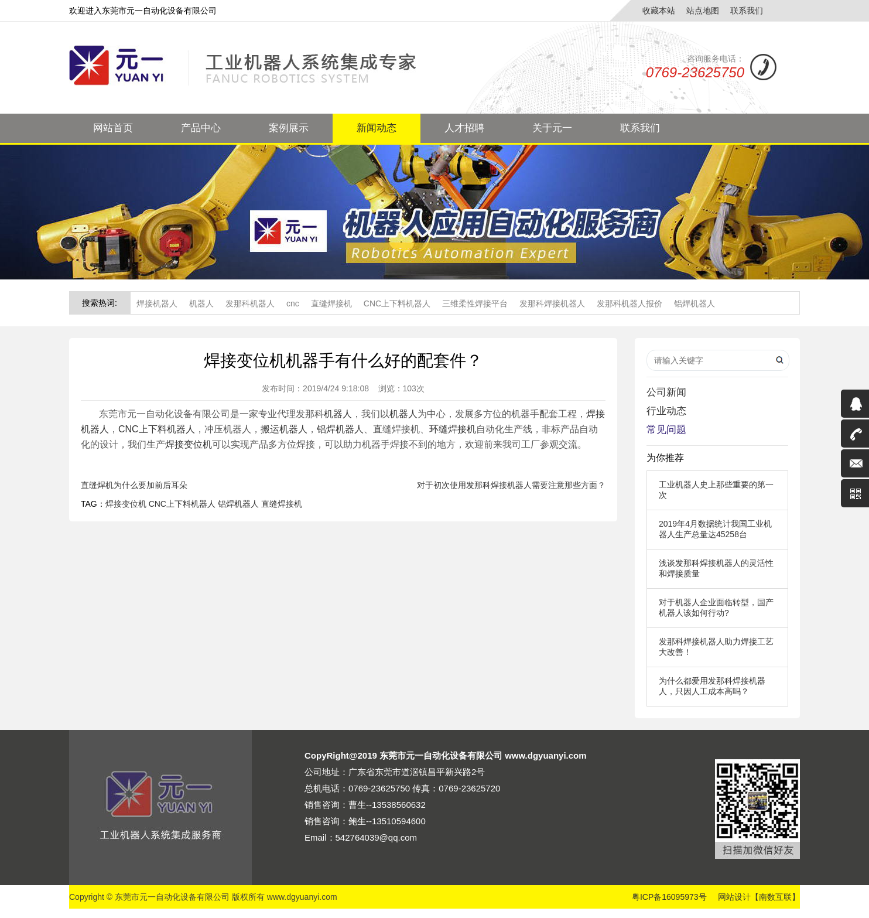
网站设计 (734, 897)
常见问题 (666, 429)
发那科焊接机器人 (552, 303)
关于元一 (552, 128)
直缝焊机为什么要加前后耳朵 (134, 485)
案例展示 (289, 128)
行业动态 (666, 411)
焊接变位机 (188, 444)
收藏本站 (658, 10)
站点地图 (702, 10)
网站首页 (113, 128)
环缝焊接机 (452, 429)
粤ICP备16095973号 (669, 897)
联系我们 (746, 10)
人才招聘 (464, 128)
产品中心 (201, 128)
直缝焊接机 (331, 303)
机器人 (201, 303)
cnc (292, 303)
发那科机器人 (250, 303)
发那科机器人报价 (629, 303)
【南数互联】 (775, 897)
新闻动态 (376, 128)
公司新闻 (666, 392)
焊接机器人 (156, 303)
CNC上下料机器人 (397, 303)
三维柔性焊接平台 (475, 303)
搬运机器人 (284, 429)
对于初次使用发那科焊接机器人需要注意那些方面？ (511, 485)
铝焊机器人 (694, 303)
